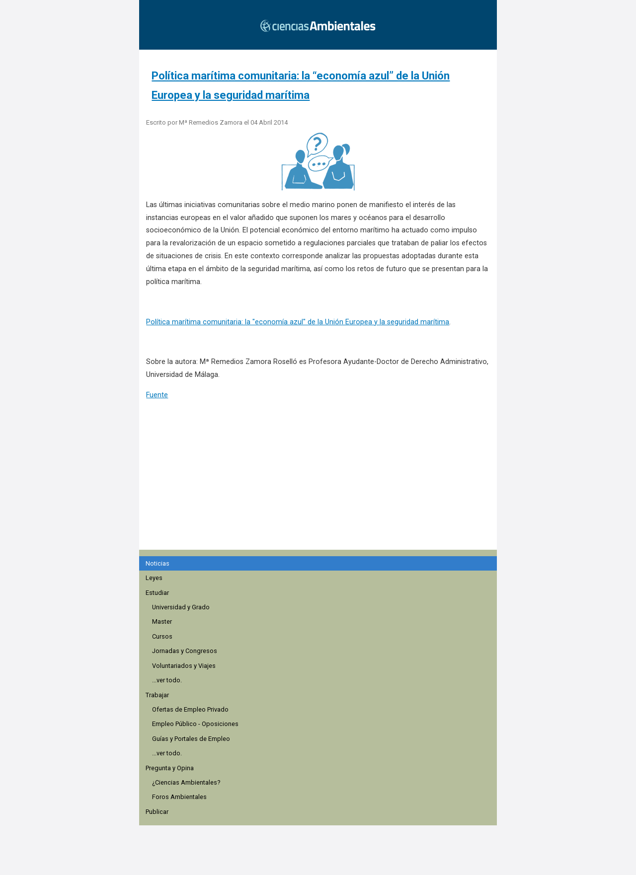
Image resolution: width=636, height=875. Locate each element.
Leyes (154, 578)
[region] (321, 490)
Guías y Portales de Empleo (191, 738)
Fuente (157, 395)
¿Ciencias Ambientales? (186, 782)
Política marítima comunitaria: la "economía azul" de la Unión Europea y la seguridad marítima (297, 322)
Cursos (162, 636)
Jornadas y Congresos (184, 651)
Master (162, 621)
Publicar (157, 811)
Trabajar (157, 695)
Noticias (157, 563)
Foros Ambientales (179, 797)
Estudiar (157, 592)
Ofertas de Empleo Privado (190, 709)
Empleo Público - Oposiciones (195, 724)
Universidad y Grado (181, 607)
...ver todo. (167, 680)
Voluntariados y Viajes (184, 665)
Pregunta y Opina (170, 768)
